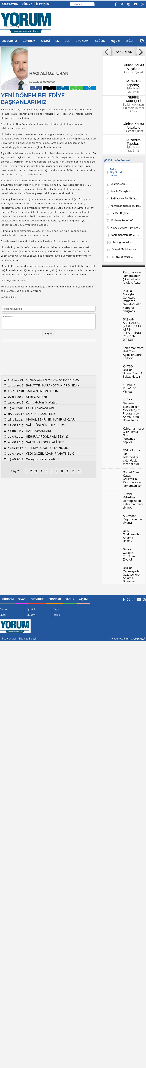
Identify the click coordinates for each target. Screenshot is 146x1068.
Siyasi (45, 40)
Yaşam (115, 40)
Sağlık (100, 40)
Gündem (29, 40)
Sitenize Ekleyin (28, 638)
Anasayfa (10, 4)
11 (79, 471)
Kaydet (48, 333)
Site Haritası (8, 638)
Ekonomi (82, 40)
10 (73, 471)
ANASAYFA (9, 40)
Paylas (36, 88)
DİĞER (130, 40)
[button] (106, 52)
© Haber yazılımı (127, 638)
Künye (27, 4)
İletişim (43, 4)
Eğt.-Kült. (62, 40)
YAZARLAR (123, 52)
